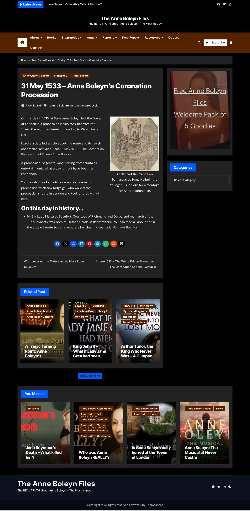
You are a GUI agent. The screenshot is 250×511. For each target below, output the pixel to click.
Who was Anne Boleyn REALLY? (94, 455)
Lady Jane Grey (84, 311)
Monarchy (60, 75)
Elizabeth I (98, 305)
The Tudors (130, 316)
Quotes (173, 37)
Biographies (71, 37)
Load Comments (90, 374)
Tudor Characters (134, 322)
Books (51, 37)
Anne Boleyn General (94, 418)
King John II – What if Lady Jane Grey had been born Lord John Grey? (89, 356)
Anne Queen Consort (36, 75)
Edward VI (81, 305)
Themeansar (154, 506)
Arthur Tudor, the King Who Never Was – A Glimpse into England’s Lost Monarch (137, 356)
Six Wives (33, 407)
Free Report (130, 37)
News (219, 407)
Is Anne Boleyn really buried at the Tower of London (151, 453)
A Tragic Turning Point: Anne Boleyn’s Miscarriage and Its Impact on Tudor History (40, 358)
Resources (153, 37)
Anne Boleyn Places (93, 429)
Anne (91, 37)
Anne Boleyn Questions (95, 435)
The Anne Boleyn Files (125, 18)
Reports (109, 37)
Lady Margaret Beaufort (122, 227)
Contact (36, 47)
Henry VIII (129, 305)
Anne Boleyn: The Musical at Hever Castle (201, 453)
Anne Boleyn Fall (37, 305)
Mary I (103, 311)
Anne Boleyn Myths (39, 311)
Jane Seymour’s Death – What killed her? (44, 453)
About (35, 37)
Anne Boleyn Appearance (96, 407)
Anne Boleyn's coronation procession (75, 105)
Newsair (136, 506)
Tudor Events (80, 75)
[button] (231, 42)
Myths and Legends (135, 311)
